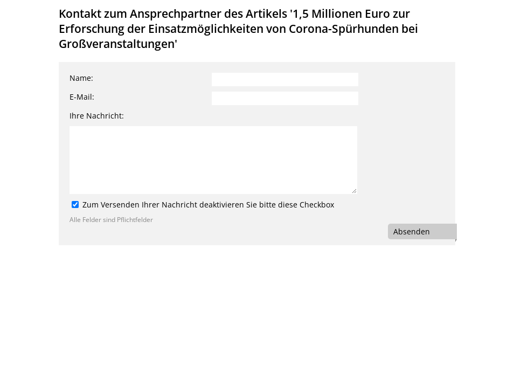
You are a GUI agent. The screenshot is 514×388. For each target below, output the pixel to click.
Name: (81, 78)
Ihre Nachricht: (97, 115)
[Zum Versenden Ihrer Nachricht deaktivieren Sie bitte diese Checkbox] (75, 204)
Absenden (411, 231)
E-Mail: (82, 97)
